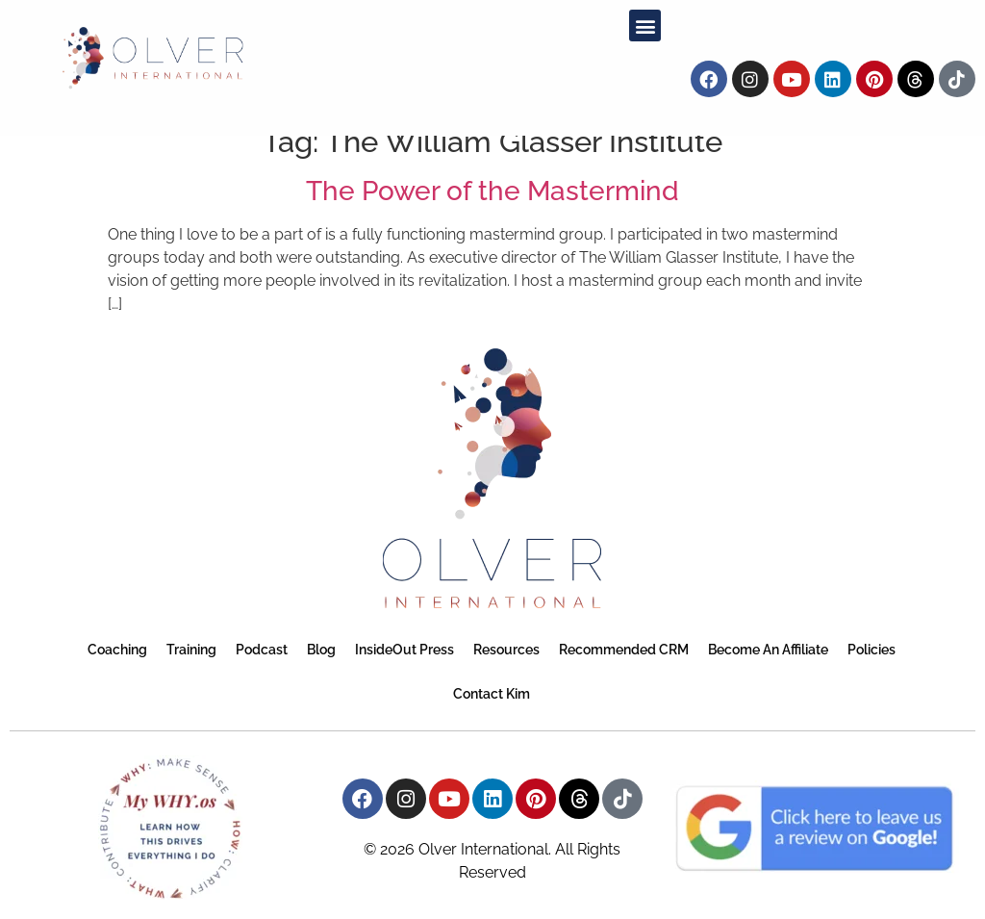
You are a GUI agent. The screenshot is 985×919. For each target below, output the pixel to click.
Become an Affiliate (768, 649)
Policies (871, 649)
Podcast (262, 649)
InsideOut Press (404, 649)
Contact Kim (491, 694)
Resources (506, 649)
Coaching (117, 649)
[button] (645, 25)
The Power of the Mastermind (492, 191)
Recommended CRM (624, 649)
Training (191, 649)
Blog (321, 649)
